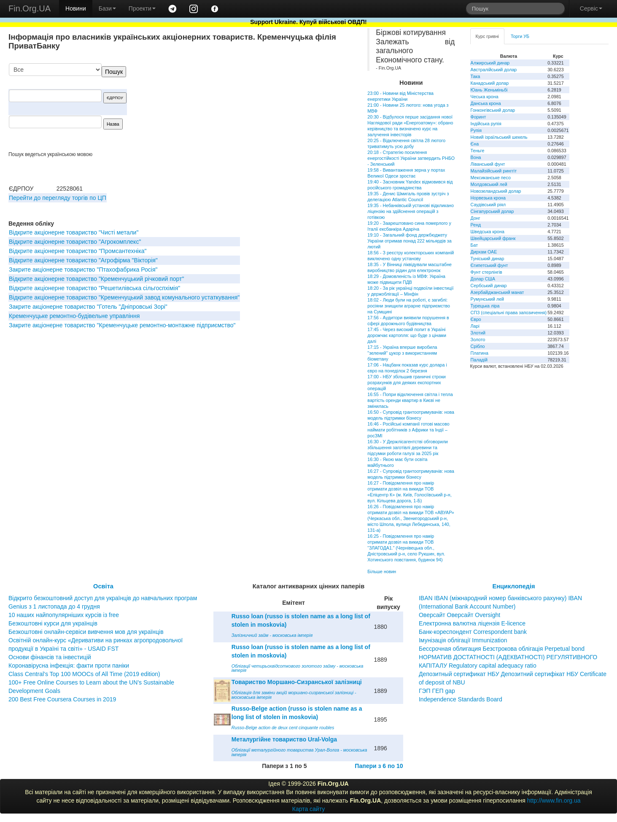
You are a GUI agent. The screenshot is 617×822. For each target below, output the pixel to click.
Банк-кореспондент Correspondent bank (473, 631)
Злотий (478, 332)
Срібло (478, 346)
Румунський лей (487, 299)
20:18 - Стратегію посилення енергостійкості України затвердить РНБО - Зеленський (411, 158)
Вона (476, 157)
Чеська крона (484, 96)
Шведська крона (487, 231)
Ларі (475, 326)
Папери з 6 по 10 (379, 766)
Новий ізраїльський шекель (499, 137)
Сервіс (591, 8)
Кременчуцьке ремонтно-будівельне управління (74, 316)
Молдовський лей (489, 184)
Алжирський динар (490, 62)
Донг (475, 218)
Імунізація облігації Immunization (463, 640)
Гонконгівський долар (493, 110)
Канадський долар (490, 83)
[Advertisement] (289, 107)
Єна (475, 143)
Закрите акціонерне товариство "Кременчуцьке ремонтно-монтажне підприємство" (122, 325)
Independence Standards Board (460, 699)
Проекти (142, 8)
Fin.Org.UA (29, 8)
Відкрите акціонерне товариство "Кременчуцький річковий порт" (96, 278)
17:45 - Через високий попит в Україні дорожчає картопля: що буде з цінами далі (406, 335)
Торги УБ (520, 36)
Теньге (478, 150)
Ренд (476, 224)
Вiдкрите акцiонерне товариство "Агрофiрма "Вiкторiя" (83, 260)
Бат (474, 245)
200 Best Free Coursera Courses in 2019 (62, 699)
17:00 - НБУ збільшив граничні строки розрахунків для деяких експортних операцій (406, 382)
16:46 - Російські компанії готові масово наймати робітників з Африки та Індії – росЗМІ (408, 429)
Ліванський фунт (488, 164)
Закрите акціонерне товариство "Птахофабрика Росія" (83, 269)
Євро (476, 319)
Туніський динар (487, 258)
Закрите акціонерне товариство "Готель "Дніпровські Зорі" (88, 306)
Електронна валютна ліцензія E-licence (472, 623)
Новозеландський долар (496, 191)
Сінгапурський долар (492, 211)
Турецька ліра (485, 305)
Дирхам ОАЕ (484, 251)
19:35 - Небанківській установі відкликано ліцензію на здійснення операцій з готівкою (410, 211)
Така (475, 76)
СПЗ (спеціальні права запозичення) (509, 312)
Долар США (483, 278)
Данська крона (486, 103)
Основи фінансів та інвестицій (49, 657)
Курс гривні (487, 36)
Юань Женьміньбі (489, 89)
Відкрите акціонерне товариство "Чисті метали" (73, 232)
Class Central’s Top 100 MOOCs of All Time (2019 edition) (84, 674)
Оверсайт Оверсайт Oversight (459, 615)
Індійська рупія (486, 123)
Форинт (478, 116)
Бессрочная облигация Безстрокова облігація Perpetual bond (502, 648)
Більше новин (381, 571)
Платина (479, 353)
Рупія (476, 130)
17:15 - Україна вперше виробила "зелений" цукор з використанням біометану (402, 353)
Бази (107, 8)
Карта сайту (308, 809)
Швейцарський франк (493, 238)
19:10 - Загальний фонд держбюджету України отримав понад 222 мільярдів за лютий (409, 240)
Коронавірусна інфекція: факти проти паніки (68, 665)
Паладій (479, 359)
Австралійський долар (494, 69)
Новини (75, 8)
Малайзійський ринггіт (494, 170)
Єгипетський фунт (489, 265)
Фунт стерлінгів (486, 272)
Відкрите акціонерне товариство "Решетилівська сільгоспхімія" (94, 288)
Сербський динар (489, 285)
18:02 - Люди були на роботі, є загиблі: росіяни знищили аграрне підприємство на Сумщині (408, 305)
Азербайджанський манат (497, 292)
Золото (478, 339)
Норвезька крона (488, 197)
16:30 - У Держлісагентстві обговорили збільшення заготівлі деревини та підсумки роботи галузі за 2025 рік (407, 447)
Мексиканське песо (491, 177)
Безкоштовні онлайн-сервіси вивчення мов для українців (86, 631)
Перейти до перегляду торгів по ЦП (57, 197)
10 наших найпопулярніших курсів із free (63, 615)
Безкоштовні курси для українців (52, 623)
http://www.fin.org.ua (554, 800)
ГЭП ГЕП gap (437, 690)
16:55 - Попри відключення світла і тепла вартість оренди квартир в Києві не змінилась (410, 400)
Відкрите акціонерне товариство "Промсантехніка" (77, 251)
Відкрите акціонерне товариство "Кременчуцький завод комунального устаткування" (124, 297)
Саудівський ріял (488, 204)
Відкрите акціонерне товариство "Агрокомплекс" (75, 241)
